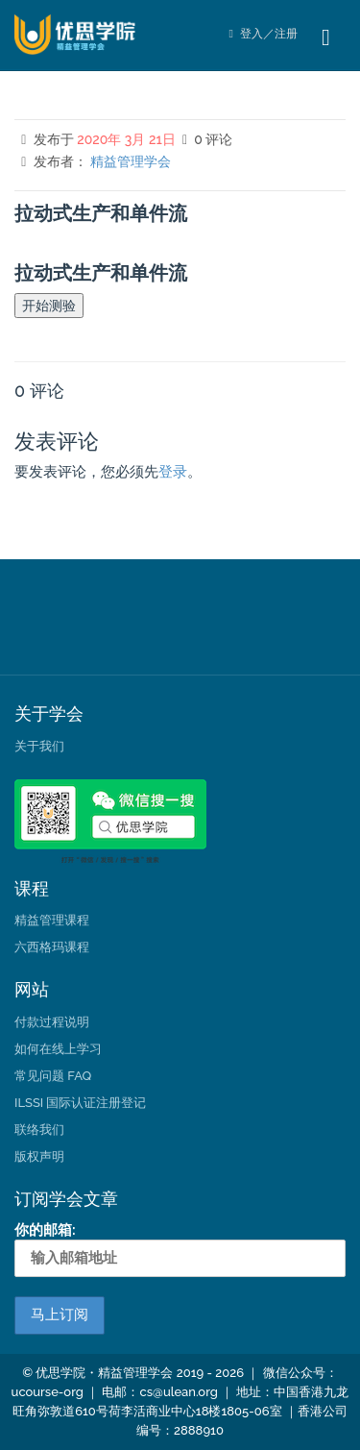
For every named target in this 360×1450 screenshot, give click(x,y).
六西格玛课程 (51, 947)
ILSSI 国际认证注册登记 (80, 1102)
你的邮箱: (180, 1249)
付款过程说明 (51, 1022)
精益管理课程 (51, 920)
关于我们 (39, 746)
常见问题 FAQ (52, 1076)
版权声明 (39, 1156)
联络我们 (39, 1129)
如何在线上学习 (58, 1049)
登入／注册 (263, 33)
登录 (172, 471)
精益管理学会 (130, 161)
